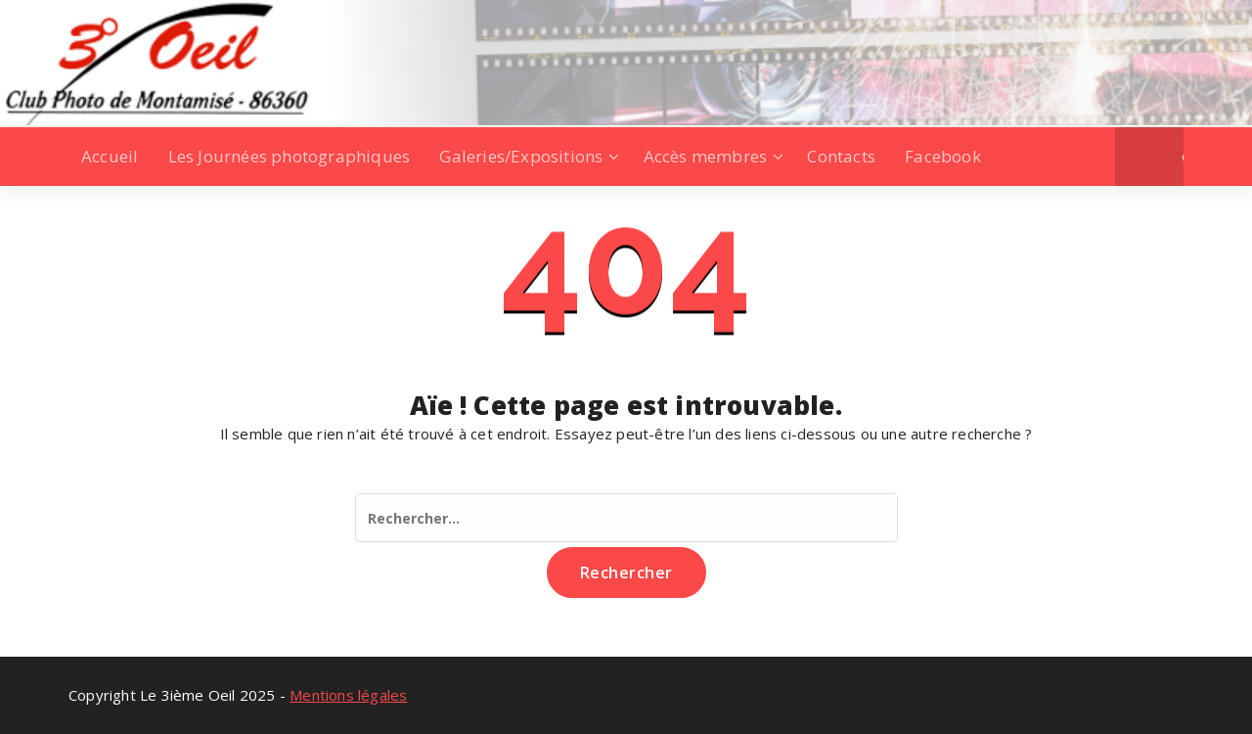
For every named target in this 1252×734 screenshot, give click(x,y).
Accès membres (706, 156)
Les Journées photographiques (289, 156)
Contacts (841, 156)
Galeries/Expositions (521, 156)
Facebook (943, 156)
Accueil (109, 156)
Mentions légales (348, 695)
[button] (1183, 156)
